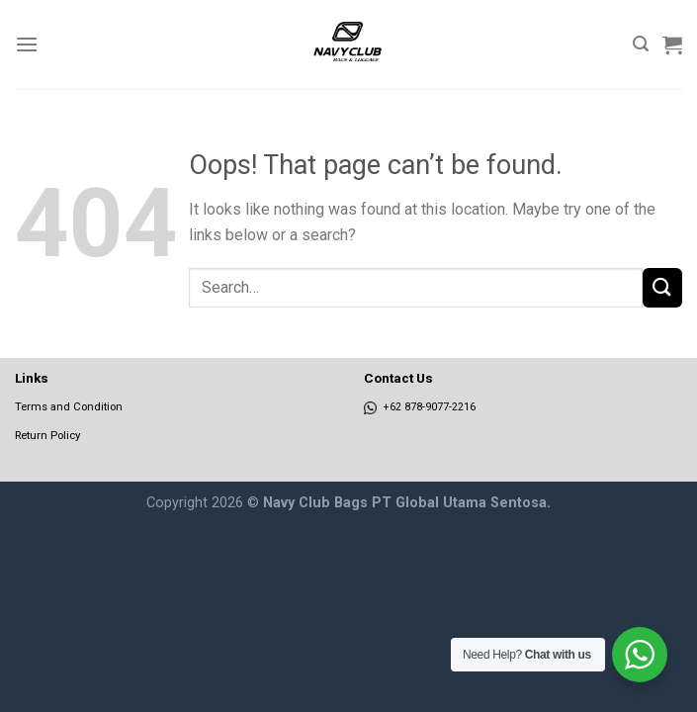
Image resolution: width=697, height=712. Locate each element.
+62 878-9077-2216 (420, 406)
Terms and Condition (69, 406)
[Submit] (662, 287)
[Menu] (27, 44)
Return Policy (47, 435)
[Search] (641, 44)
